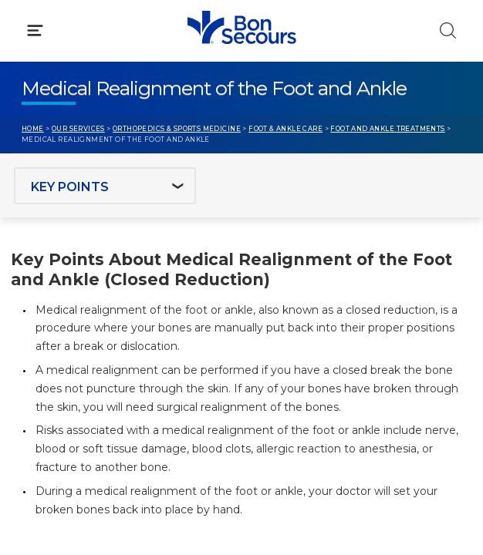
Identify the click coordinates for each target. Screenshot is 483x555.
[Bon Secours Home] (30, 28)
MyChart (287, 331)
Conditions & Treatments (92, 151)
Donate (284, 360)
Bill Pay (42, 331)
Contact (44, 360)
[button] (241, 84)
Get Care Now (61, 301)
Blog (276, 301)
